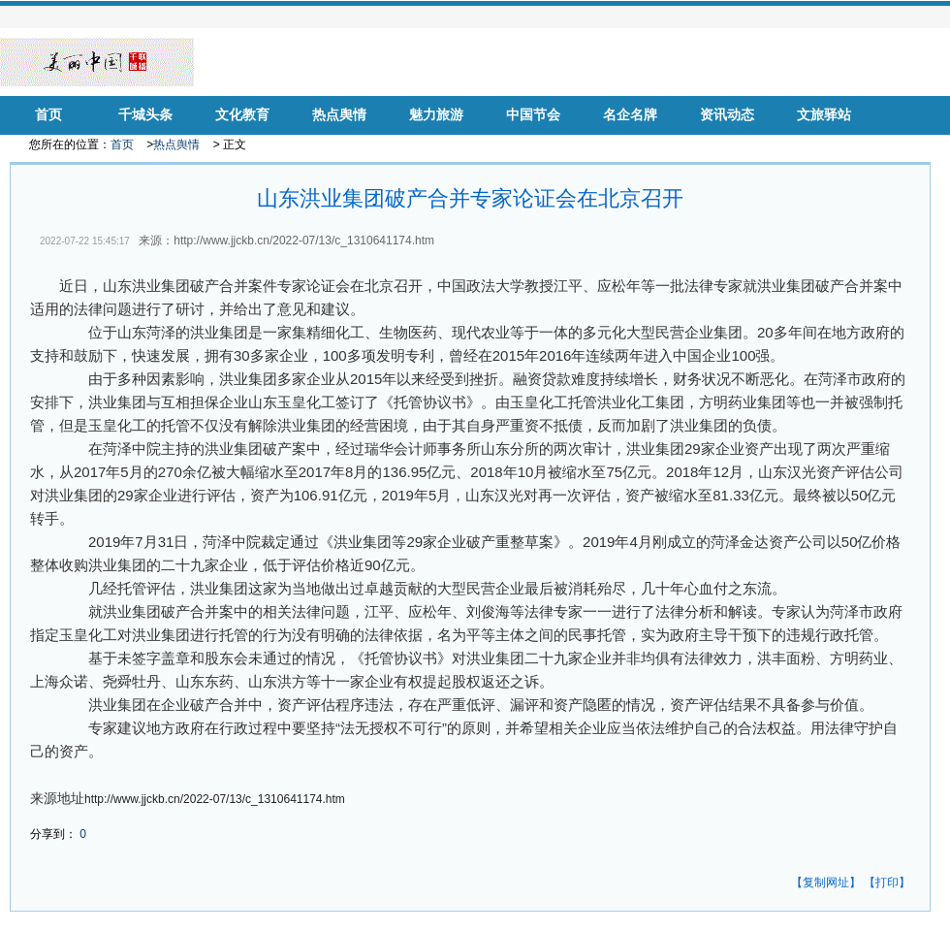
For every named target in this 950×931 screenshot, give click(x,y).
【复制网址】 (826, 882)
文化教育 (242, 115)
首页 (48, 115)
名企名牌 (630, 115)
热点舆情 (339, 115)
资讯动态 (727, 115)
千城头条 (145, 115)
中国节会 (533, 115)
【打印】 (887, 882)
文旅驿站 (824, 115)
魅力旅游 (436, 115)
